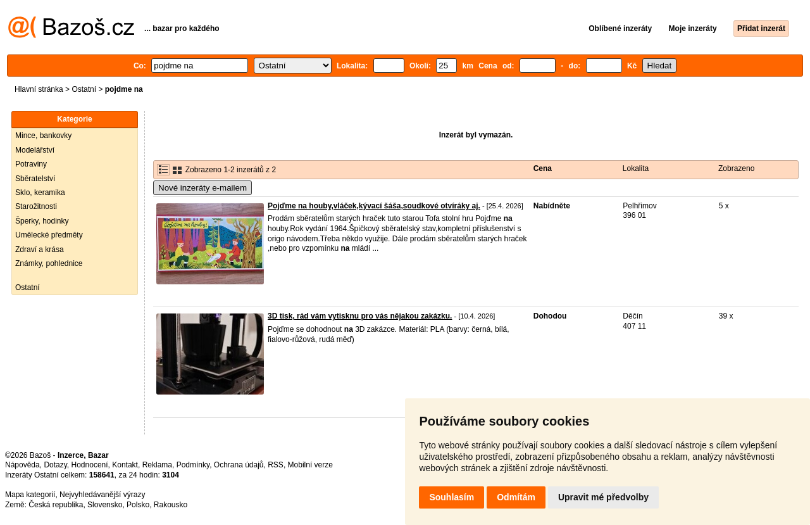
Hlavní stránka (39, 89)
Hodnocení (90, 464)
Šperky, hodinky (42, 221)
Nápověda (22, 464)
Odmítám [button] (516, 497)
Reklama (157, 464)
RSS (276, 464)
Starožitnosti (36, 206)
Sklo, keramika (40, 192)
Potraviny (31, 164)
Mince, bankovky (43, 135)
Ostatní (84, 89)
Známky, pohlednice (49, 263)
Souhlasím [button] (451, 497)
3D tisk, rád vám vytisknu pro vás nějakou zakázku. (360, 316)
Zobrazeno (736, 168)
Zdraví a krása (39, 249)
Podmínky (193, 464)
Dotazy (55, 464)
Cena (542, 168)
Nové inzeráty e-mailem (202, 188)
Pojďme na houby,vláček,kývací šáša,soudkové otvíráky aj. (374, 205)
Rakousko (170, 504)
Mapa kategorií (30, 494)
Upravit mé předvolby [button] (603, 497)
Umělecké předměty (49, 235)
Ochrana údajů (239, 464)
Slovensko (104, 504)
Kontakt (125, 464)
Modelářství (34, 150)
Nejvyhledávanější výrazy (102, 494)
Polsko (138, 504)
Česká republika (55, 504)
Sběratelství (35, 178)
